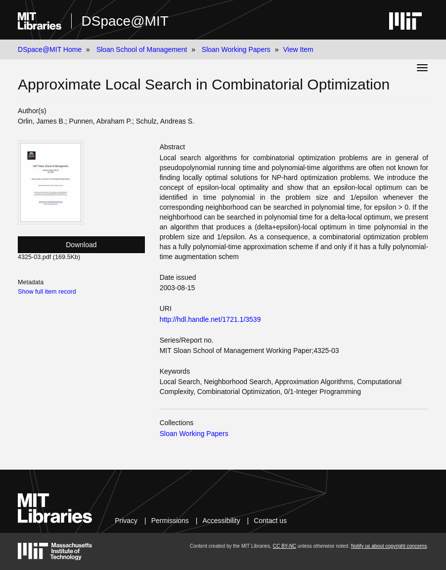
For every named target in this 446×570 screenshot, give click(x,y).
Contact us (270, 521)
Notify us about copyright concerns (389, 546)
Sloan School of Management (141, 49)
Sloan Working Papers (236, 49)
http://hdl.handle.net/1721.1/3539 (210, 319)
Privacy (126, 521)
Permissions (170, 521)
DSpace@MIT (125, 21)
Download (81, 245)
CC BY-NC (284, 546)
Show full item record (47, 291)
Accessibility (221, 521)
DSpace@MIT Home (50, 49)
